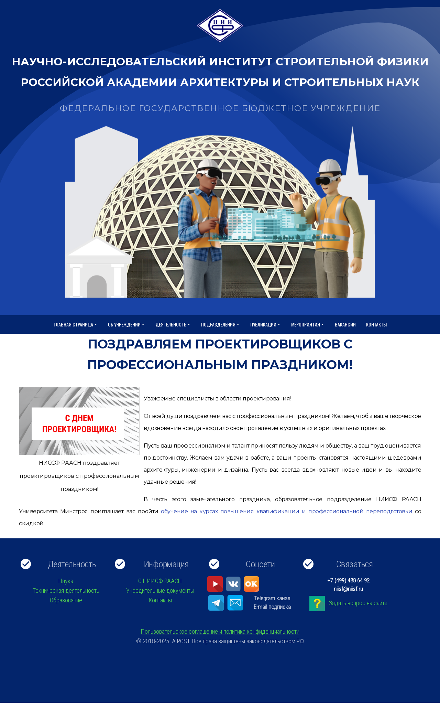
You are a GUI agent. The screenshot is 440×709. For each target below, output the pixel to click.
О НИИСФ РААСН (160, 580)
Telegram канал (272, 598)
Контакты (376, 324)
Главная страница (76, 324)
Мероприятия (307, 324)
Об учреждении (126, 324)
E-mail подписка (272, 606)
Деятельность (173, 324)
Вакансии (345, 324)
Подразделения (220, 324)
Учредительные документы (160, 590)
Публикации (265, 324)
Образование (66, 600)
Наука (65, 580)
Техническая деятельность (66, 590)
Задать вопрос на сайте (358, 602)
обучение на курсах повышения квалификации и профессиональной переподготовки (285, 511)
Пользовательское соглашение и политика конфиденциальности (220, 631)
